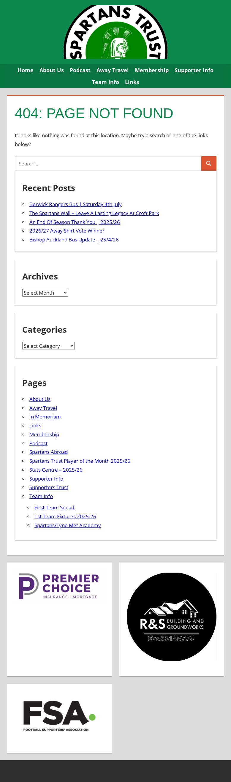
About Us (51, 70)
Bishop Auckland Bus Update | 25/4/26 (74, 239)
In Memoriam (45, 416)
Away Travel (112, 70)
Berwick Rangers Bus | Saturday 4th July (75, 204)
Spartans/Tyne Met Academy (67, 525)
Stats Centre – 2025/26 (56, 469)
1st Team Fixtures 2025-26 (65, 516)
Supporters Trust (48, 487)
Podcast (80, 70)
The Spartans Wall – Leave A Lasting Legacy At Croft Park (94, 213)
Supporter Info (194, 70)
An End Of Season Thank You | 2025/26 (74, 222)
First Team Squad (54, 507)
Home (26, 70)
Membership (152, 70)
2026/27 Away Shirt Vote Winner (67, 230)
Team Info (105, 82)
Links (132, 82)
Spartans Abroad (48, 451)
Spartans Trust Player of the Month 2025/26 (79, 460)
